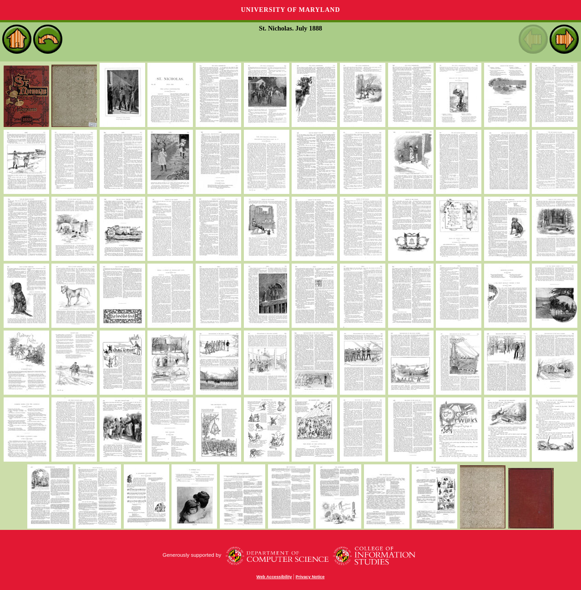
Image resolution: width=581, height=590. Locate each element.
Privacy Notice (310, 577)
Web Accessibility (274, 577)
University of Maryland (290, 9)
